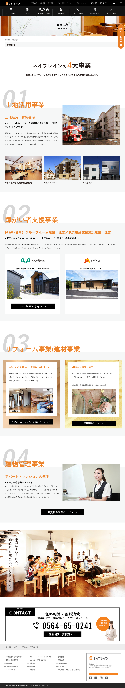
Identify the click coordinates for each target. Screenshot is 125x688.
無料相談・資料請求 (61, 634)
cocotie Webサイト (30, 306)
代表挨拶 (32, 670)
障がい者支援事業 (12, 660)
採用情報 (61, 657)
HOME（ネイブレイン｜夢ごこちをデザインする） (23, 647)
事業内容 (34, 3)
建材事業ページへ (92, 423)
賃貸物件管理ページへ (60, 512)
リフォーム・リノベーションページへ (30, 422)
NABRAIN (45, 685)
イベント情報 (60, 3)
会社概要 (42, 3)
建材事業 (9, 663)
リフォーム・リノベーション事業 (40, 657)
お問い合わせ (62, 663)
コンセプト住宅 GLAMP (37, 660)
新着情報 (51, 3)
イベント (61, 666)
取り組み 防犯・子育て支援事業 (69, 670)
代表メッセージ (82, 3)
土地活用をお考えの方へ (14, 657)
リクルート (70, 3)
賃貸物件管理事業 (12, 666)
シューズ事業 (10, 670)
